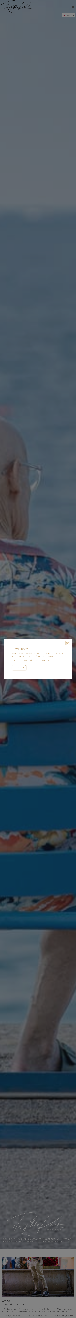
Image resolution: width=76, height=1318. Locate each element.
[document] (38, 659)
